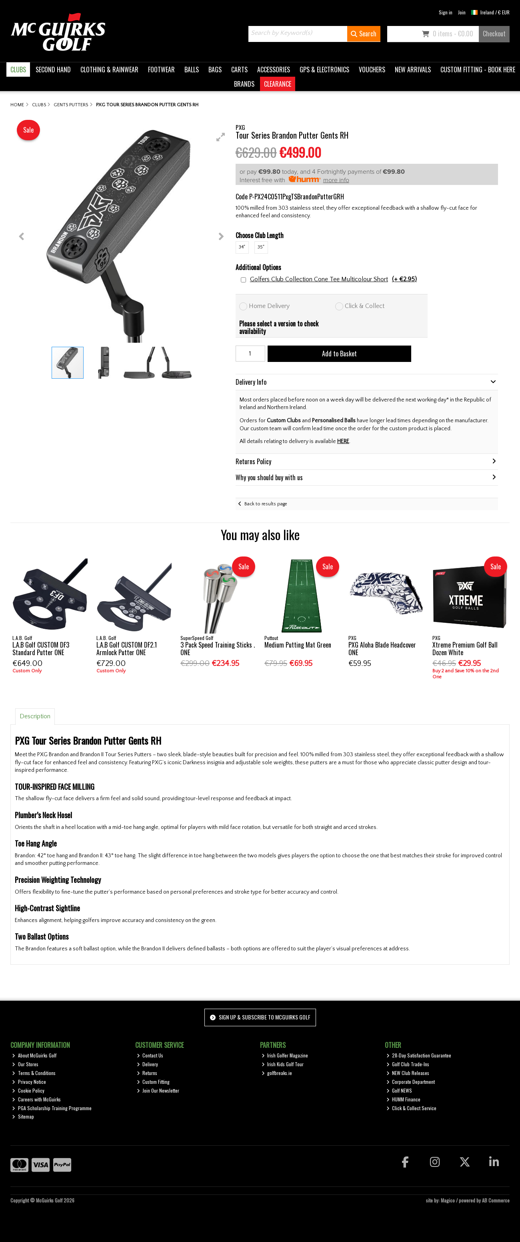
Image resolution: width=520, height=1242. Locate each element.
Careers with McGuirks (36, 1099)
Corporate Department (410, 1081)
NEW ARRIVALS (413, 69)
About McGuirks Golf (34, 1055)
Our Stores (25, 1064)
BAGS (215, 69)
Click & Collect (364, 306)
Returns (147, 1072)
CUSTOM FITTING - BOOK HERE (477, 69)
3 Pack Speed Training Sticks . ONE (217, 648)
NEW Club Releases (408, 1072)
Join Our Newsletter (158, 1090)
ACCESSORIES (273, 69)
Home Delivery (269, 306)
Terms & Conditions (34, 1072)
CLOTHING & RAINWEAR (109, 69)
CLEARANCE (277, 84)
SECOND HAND (53, 69)
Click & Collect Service (411, 1108)
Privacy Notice (29, 1081)
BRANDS (244, 84)
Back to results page (265, 504)
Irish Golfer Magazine (285, 1055)
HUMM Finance (403, 1099)
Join (462, 12)
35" (261, 247)
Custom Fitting (153, 1081)
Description (35, 716)
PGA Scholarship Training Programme (52, 1108)
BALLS (191, 69)
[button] (220, 137)
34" (242, 247)
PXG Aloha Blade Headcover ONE (382, 648)
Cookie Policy (28, 1090)
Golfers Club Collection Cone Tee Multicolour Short (333, 279)
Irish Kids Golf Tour (283, 1064)
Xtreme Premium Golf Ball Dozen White (465, 648)
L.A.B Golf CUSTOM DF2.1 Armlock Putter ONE (126, 648)
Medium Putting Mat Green (297, 645)
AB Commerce (496, 1200)
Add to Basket (339, 353)
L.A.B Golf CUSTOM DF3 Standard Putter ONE (40, 648)
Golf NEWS (399, 1090)
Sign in (445, 12)
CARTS (239, 69)
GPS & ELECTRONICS (324, 69)
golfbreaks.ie (277, 1072)
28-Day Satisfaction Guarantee (419, 1055)
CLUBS (18, 69)
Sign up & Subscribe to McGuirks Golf (260, 1017)
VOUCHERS (372, 69)
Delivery (147, 1064)
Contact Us (150, 1055)
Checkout (494, 33)
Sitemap (23, 1116)
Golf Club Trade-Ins (408, 1064)
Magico (448, 1200)
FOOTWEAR (161, 69)
